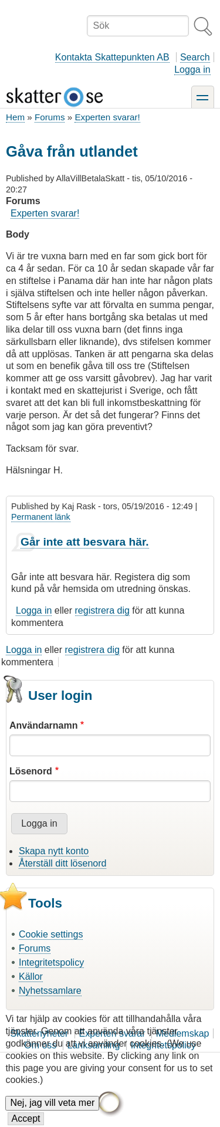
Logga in (192, 70)
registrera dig (102, 610)
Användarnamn (43, 725)
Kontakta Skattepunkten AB (112, 57)
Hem (15, 117)
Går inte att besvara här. (85, 542)
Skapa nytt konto (54, 851)
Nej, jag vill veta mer (52, 1113)
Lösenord (30, 771)
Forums (50, 117)
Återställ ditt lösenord (62, 863)
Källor (31, 977)
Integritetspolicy (51, 962)
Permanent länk (40, 517)
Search (195, 57)
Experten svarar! (107, 117)
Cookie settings (51, 934)
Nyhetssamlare (50, 991)
